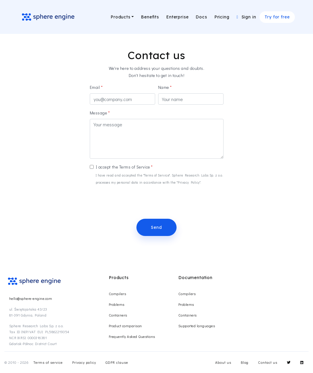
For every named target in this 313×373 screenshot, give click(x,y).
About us (223, 362)
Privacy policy (84, 362)
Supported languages (196, 325)
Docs (201, 17)
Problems (117, 304)
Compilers (117, 293)
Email (95, 87)
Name (163, 87)
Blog (245, 362)
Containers (118, 315)
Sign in (246, 17)
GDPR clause (117, 362)
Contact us (267, 362)
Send (156, 227)
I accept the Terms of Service (123, 167)
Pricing (221, 17)
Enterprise (177, 17)
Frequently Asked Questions (132, 336)
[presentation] (135, 202)
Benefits (150, 17)
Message (98, 113)
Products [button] (120, 17)
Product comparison (125, 325)
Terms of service (47, 362)
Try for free (277, 17)
